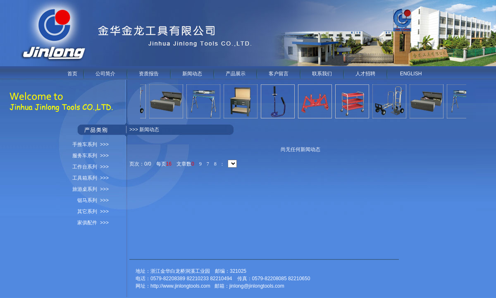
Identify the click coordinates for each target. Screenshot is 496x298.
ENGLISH (411, 74)
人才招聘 (365, 74)
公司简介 (105, 74)
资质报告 (149, 74)
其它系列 (87, 211)
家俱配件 (87, 223)
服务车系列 (84, 156)
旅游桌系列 (84, 189)
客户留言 (279, 74)
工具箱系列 (84, 178)
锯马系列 (87, 200)
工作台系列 (84, 167)
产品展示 (236, 74)
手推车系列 (84, 144)
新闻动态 (192, 74)
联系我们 (322, 74)
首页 (72, 74)
